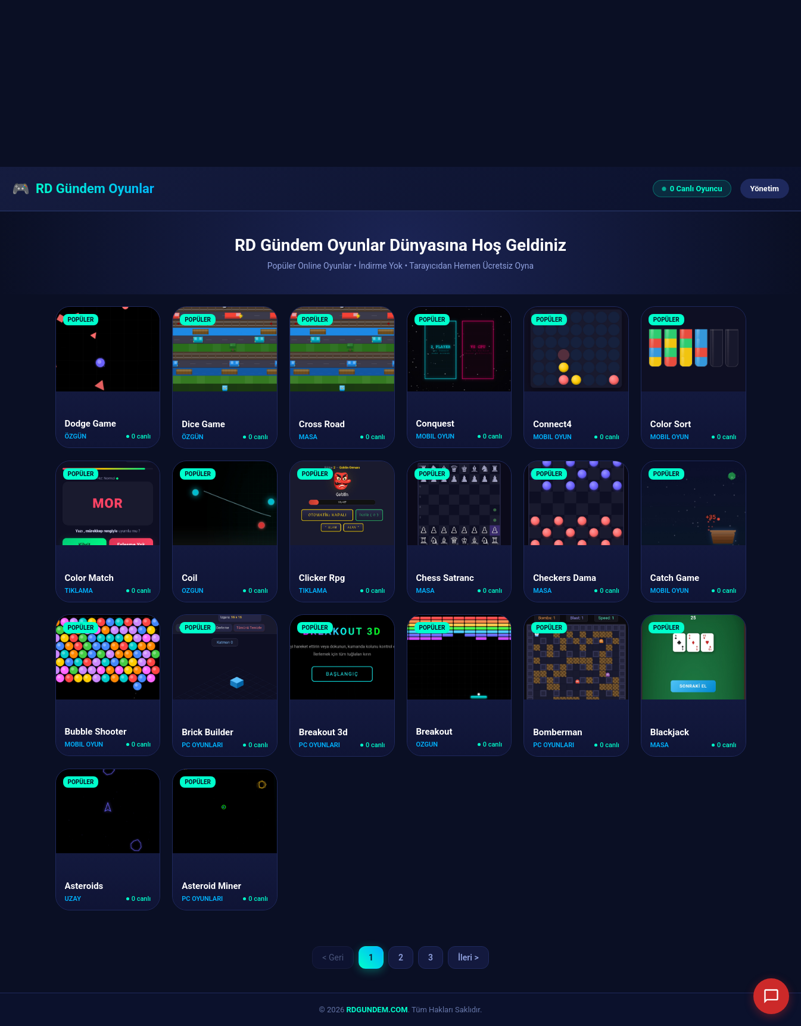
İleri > (468, 957)
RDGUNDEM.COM (377, 1009)
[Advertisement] (357, 83)
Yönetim (764, 188)
